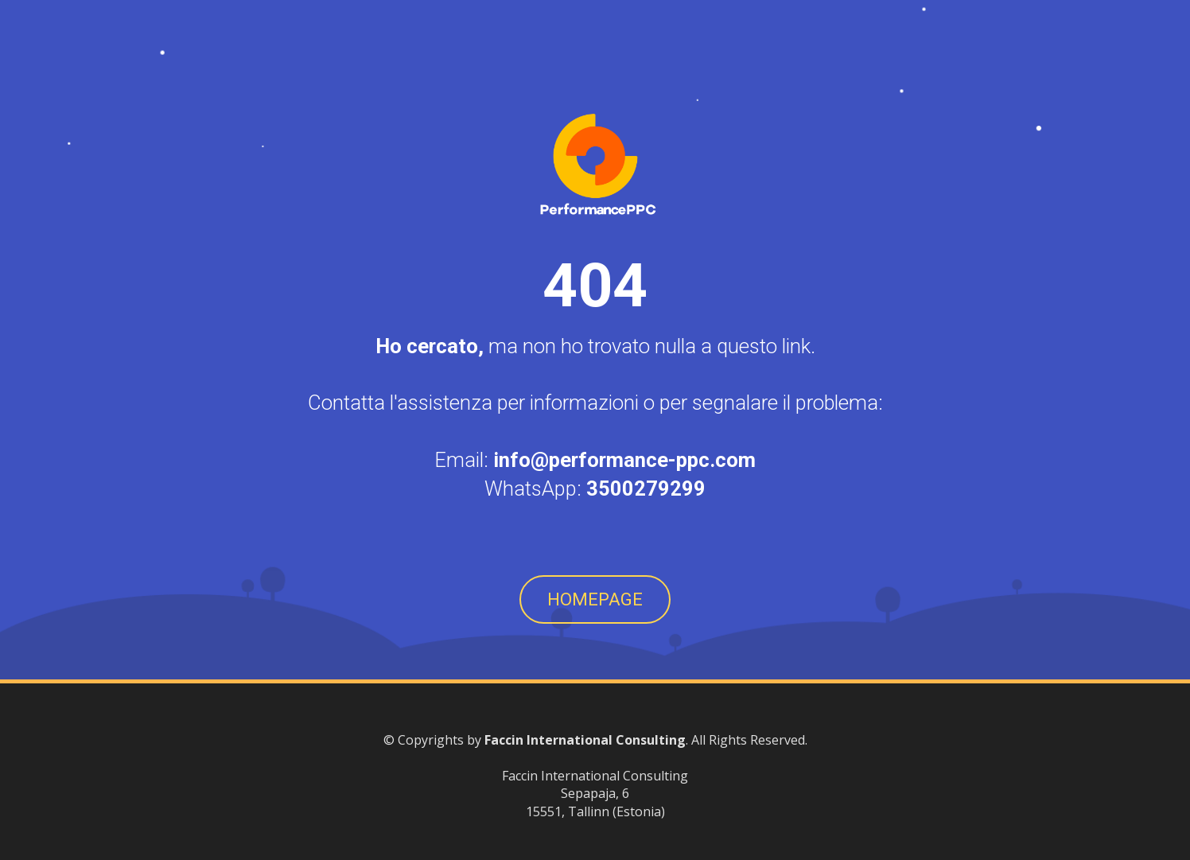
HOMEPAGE (595, 599)
